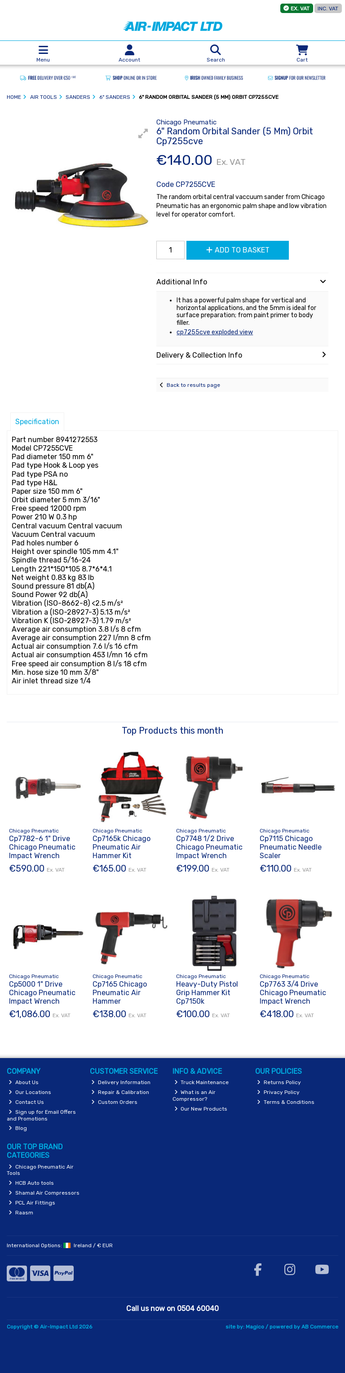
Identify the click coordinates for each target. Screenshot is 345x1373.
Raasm (21, 1212)
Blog (18, 1128)
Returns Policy (279, 1082)
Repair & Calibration (120, 1092)
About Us (24, 1082)
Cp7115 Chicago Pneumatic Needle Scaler (291, 847)
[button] (143, 133)
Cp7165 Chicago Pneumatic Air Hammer (120, 992)
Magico (255, 1327)
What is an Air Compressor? (194, 1095)
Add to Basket (238, 250)
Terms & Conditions (285, 1102)
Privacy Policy (278, 1092)
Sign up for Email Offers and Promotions (41, 1115)
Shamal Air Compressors (44, 1193)
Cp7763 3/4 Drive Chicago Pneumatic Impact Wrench (293, 992)
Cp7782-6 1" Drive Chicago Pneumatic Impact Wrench (42, 847)
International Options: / (60, 1245)
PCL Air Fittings (32, 1203)
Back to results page (193, 385)
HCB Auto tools (31, 1183)
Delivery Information (120, 1082)
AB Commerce (319, 1327)
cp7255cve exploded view (215, 332)
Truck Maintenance (201, 1082)
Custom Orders (114, 1102)
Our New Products (201, 1109)
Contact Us (26, 1102)
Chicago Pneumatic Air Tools (40, 1170)
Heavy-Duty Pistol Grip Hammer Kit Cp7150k (207, 992)
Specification (37, 421)
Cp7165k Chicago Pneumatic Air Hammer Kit (121, 847)
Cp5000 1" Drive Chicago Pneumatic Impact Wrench (42, 992)
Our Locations (30, 1092)
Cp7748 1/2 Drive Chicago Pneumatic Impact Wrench (209, 847)
